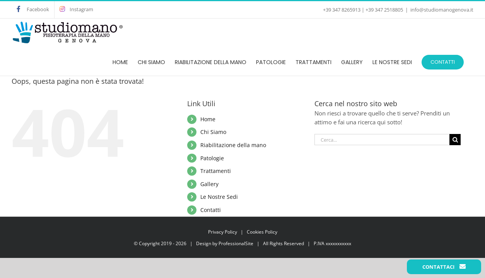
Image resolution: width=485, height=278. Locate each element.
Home (207, 119)
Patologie (212, 158)
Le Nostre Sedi (219, 196)
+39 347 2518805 (384, 9)
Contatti (210, 210)
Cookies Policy (262, 232)
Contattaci (444, 266)
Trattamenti (215, 171)
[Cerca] (455, 139)
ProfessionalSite (236, 243)
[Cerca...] (381, 139)
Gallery (209, 184)
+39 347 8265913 (341, 9)
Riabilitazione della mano (233, 145)
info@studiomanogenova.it (441, 9)
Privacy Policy (222, 232)
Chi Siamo (213, 132)
